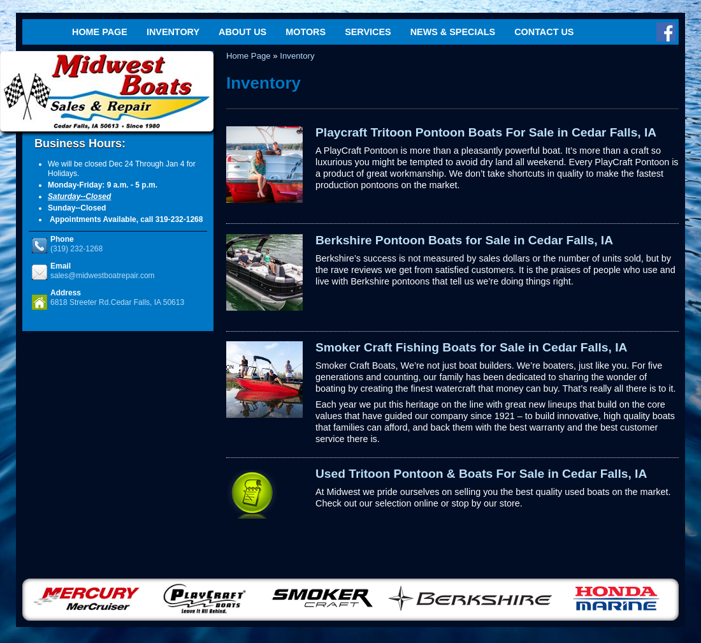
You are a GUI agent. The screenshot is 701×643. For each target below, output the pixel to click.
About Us (242, 32)
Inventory (173, 32)
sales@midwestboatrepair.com (102, 275)
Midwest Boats (106, 91)
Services (368, 32)
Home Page (99, 32)
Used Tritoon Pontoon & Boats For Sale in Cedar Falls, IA (481, 473)
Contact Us (544, 32)
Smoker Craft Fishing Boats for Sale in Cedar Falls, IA (471, 347)
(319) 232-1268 (76, 248)
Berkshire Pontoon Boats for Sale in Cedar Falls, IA (464, 240)
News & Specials (453, 32)
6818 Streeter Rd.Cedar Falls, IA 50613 (117, 302)
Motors (305, 32)
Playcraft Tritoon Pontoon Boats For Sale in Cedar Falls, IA (485, 132)
